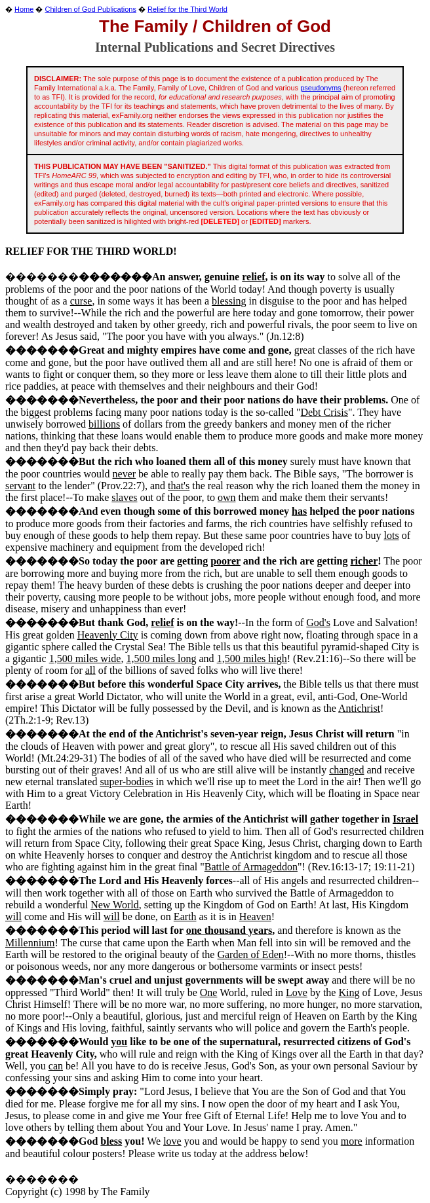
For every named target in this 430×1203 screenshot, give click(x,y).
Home (23, 9)
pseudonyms (320, 88)
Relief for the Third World (187, 9)
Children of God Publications (90, 9)
